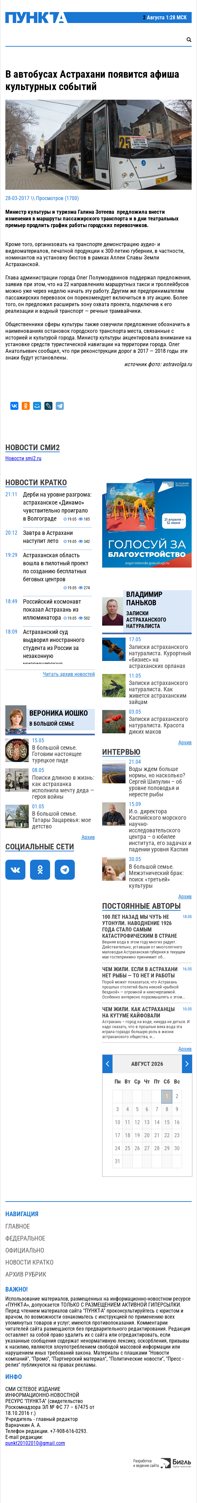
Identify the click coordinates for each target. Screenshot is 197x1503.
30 (177, 1149)
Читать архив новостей (69, 674)
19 (137, 1136)
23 (177, 1136)
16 (177, 1122)
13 (147, 1122)
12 (137, 1122)
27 (147, 1149)
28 (157, 1149)
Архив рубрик (25, 1274)
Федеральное (25, 1238)
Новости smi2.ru (23, 459)
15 (167, 1122)
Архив (88, 837)
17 (117, 1136)
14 (157, 1122)
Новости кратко (29, 1262)
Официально (24, 1250)
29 (167, 1149)
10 (117, 1122)
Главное (17, 1226)
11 (127, 1122)
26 (137, 1149)
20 (147, 1136)
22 (167, 1136)
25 (127, 1149)
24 (117, 1149)
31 (117, 1162)
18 (127, 1136)
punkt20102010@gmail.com (35, 1443)
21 (157, 1136)
